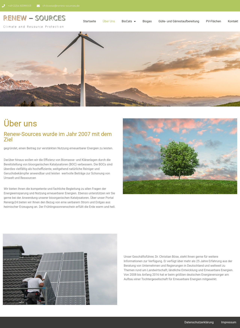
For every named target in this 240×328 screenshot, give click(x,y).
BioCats (129, 21)
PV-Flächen (213, 21)
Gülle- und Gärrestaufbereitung (178, 21)
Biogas (147, 21)
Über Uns (109, 21)
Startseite (89, 21)
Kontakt (233, 21)
